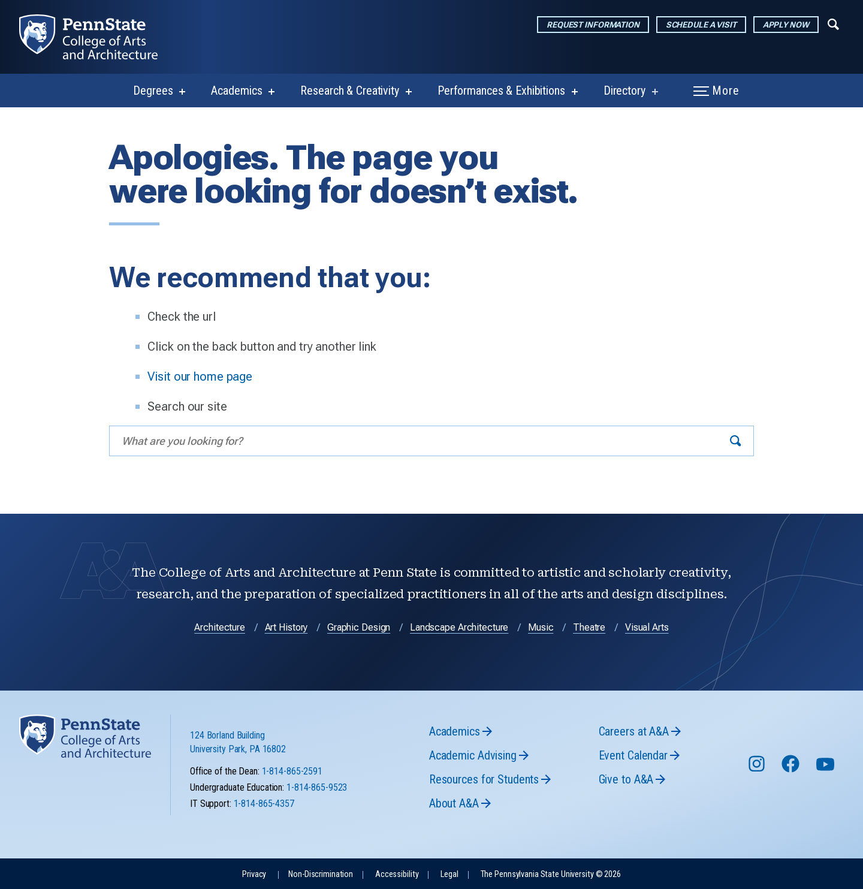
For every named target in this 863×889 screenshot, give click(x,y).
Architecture (219, 627)
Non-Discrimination (320, 874)
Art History (286, 627)
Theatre (589, 627)
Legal (449, 874)
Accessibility (396, 874)
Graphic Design (358, 627)
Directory (624, 90)
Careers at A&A (634, 731)
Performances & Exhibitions (501, 90)
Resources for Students (484, 779)
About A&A (454, 803)
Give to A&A (626, 779)
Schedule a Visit (701, 24)
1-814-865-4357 (264, 803)
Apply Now (786, 24)
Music (540, 627)
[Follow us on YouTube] (826, 769)
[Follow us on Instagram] (758, 769)
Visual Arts (647, 627)
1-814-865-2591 (292, 771)
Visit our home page (199, 376)
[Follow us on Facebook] (791, 769)
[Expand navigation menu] (833, 23)
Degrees (153, 90)
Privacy (254, 874)
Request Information (593, 24)
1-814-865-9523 (316, 787)
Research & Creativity (349, 90)
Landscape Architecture (459, 627)
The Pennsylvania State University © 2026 (551, 874)
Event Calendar (633, 755)
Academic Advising (473, 755)
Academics (236, 90)
